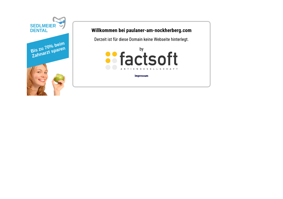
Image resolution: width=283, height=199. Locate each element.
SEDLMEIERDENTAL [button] (43, 28)
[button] (47, 51)
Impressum (141, 76)
